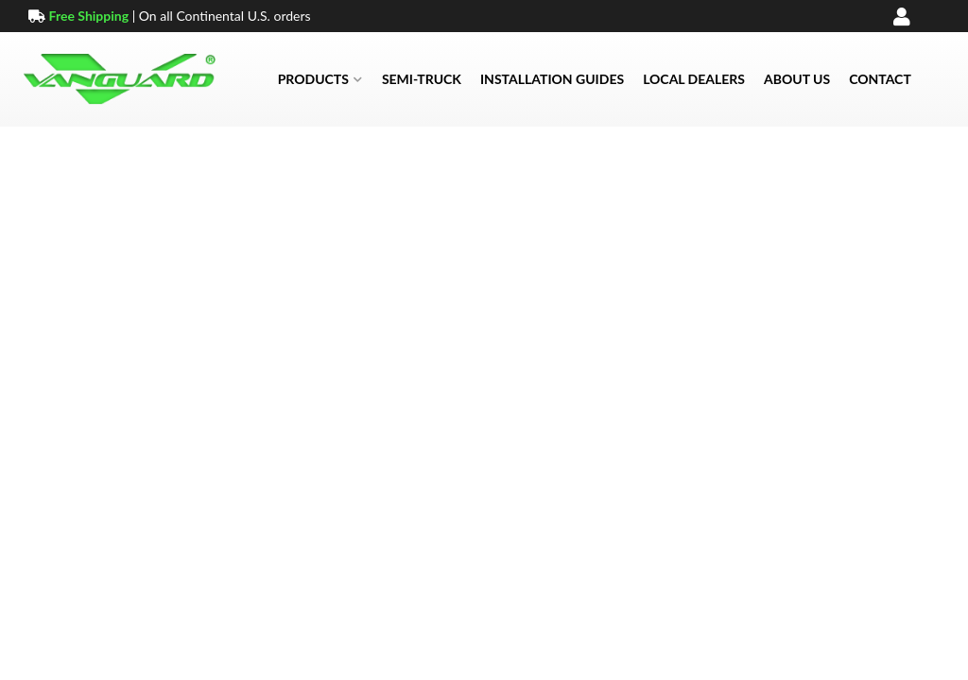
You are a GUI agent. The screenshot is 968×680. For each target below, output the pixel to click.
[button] (320, 79)
